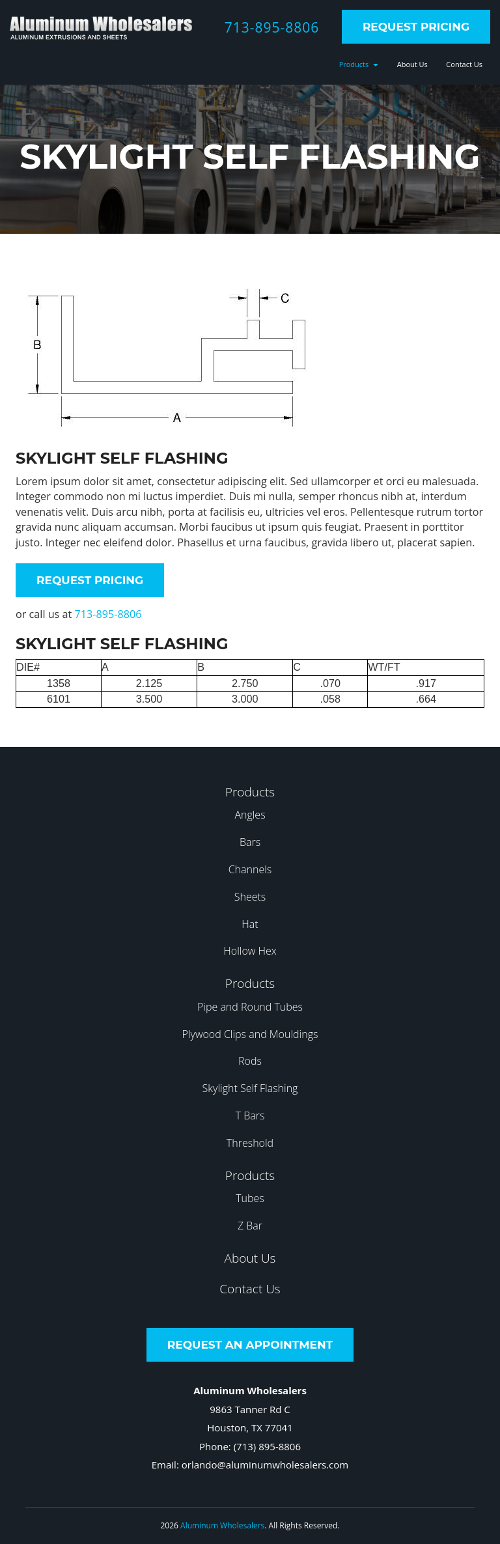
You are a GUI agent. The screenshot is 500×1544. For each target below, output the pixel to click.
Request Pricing (416, 26)
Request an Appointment (250, 1344)
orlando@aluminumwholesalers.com (265, 1464)
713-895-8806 (272, 27)
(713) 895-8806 (267, 1446)
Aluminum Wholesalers (222, 1525)
